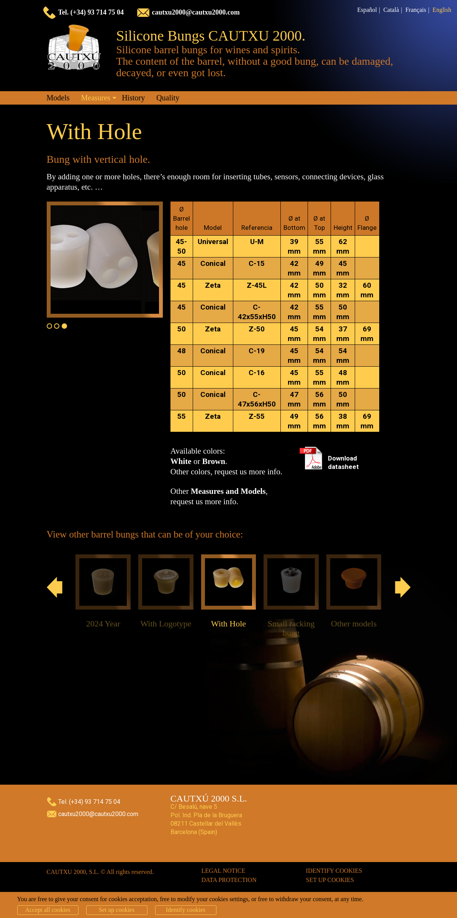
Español (367, 10)
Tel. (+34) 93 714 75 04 (91, 12)
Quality (167, 97)
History (133, 97)
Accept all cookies (47, 910)
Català (391, 10)
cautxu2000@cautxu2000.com (196, 12)
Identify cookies (334, 870)
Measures (96, 97)
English (441, 10)
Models (58, 97)
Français (415, 10)
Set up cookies (330, 880)
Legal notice (223, 870)
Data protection (229, 880)
